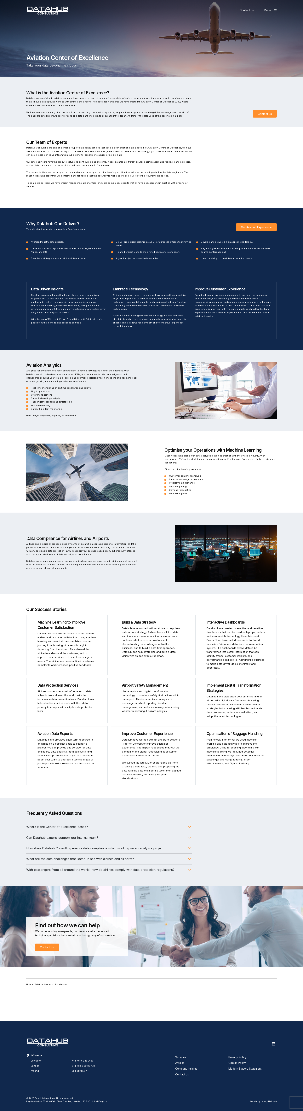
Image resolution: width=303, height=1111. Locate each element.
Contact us (247, 10)
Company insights (186, 1068)
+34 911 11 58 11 (80, 1071)
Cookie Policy (237, 1062)
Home (29, 1015)
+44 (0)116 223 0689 (83, 1060)
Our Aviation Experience (256, 245)
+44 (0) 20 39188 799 (84, 1066)
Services (180, 1057)
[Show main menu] (270, 10)
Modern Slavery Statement (244, 1068)
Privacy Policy (237, 1057)
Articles (179, 1062)
